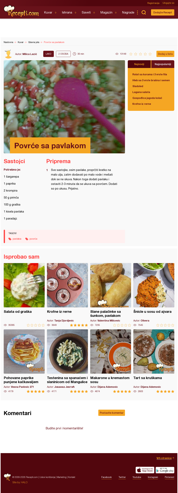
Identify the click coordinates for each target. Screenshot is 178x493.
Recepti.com (21, 11)
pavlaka (17, 238)
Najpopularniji (163, 64)
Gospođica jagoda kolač (147, 97)
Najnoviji (139, 64)
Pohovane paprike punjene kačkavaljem (24, 361)
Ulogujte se (168, 3)
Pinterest (169, 477)
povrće (33, 238)
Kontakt (71, 477)
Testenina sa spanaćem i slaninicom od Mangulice (67, 361)
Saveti (86, 12)
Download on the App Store (145, 470)
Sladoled (137, 86)
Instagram (153, 477)
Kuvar (48, 12)
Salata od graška (24, 295)
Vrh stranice (164, 458)
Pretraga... (143, 12)
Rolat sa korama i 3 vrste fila (149, 74)
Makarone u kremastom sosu (110, 361)
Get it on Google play (165, 470)
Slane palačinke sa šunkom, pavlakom (110, 295)
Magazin (106, 12)
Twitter (122, 477)
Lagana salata (141, 91)
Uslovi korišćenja (47, 477)
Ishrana (67, 12)
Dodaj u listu (165, 53)
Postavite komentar (111, 412)
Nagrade (128, 12)
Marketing (61, 477)
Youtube (137, 477)
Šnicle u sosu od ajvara (153, 295)
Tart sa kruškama (153, 361)
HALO (24, 482)
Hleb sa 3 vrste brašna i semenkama (151, 80)
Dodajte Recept (162, 12)
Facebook (106, 477)
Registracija (153, 3)
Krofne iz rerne (141, 103)
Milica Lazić (29, 53)
